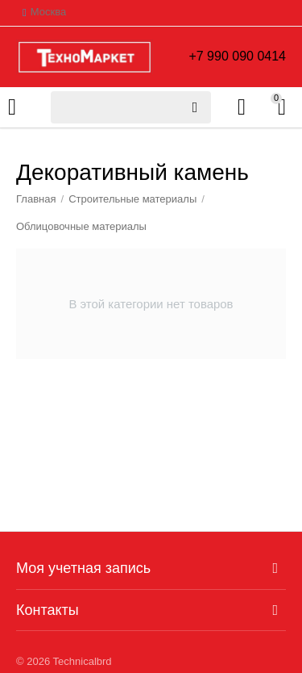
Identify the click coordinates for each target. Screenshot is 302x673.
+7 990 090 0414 (237, 56)
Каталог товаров (12, 107)
